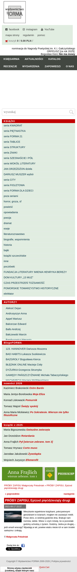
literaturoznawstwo (14, 234)
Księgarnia (11, 59)
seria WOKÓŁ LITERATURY (20, 163)
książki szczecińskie (15, 255)
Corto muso (30, 448)
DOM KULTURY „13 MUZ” (18, 277)
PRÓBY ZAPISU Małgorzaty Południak (24, 485)
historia (8, 244)
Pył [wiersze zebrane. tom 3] (36, 441)
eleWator (9, 293)
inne (6, 261)
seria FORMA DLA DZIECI (18, 190)
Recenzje (10, 66)
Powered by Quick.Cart (38, 567)
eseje (7, 228)
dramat (8, 223)
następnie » (70, 494)
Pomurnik (31, 400)
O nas (70, 66)
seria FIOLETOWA (14, 185)
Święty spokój (29, 406)
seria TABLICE (12, 141)
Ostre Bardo (36, 388)
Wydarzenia (31, 66)
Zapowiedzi (52, 66)
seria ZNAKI (10, 152)
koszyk (12, 40)
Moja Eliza (39, 394)
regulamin (28, 35)
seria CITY (10, 179)
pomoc (41, 35)
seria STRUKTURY (14, 147)
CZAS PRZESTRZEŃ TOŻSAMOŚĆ (24, 282)
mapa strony (12, 35)
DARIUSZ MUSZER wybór (19, 174)
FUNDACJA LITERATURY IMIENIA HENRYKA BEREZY (35, 272)
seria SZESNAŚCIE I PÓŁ (18, 158)
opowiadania (11, 212)
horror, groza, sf (12, 201)
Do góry (73, 559)
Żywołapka (34, 453)
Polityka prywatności (61, 561)
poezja (7, 217)
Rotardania (27, 435)
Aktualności (34, 59)
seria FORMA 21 (13, 136)
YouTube (49, 29)
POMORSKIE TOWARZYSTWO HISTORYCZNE (31, 288)
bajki (6, 250)
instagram (31, 29)
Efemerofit (32, 460)
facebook (14, 29)
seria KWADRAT (13, 125)
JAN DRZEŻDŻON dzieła (18, 169)
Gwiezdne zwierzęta (38, 429)
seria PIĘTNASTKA (15, 131)
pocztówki (9, 266)
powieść (8, 206)
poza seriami (11, 196)
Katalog (54, 59)
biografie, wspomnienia (17, 239)
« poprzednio (12, 494)
